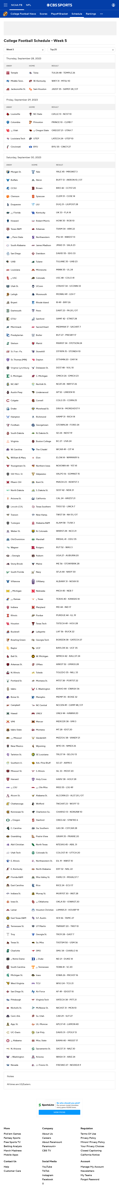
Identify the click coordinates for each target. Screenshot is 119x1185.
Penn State (17, 237)
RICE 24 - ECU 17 (64, 885)
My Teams (86, 1175)
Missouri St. (16, 771)
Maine (39, 564)
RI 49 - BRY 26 (63, 302)
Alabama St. (41, 795)
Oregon (16, 820)
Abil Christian (17, 844)
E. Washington (43, 689)
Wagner (14, 547)
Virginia (14, 441)
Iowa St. (14, 901)
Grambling (16, 836)
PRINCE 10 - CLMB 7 (62, 122)
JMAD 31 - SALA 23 (65, 245)
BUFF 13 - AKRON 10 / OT (69, 180)
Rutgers (40, 547)
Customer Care (12, 1171)
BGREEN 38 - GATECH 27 (69, 639)
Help (6, 1166)
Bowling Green (18, 640)
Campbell (15, 705)
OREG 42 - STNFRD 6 (67, 820)
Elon (38, 457)
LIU (38, 204)
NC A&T (15, 384)
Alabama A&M (43, 523)
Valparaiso (41, 474)
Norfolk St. (41, 384)
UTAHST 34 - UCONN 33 (68, 286)
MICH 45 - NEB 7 (64, 590)
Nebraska (40, 591)
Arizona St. (16, 498)
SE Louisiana (42, 754)
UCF (38, 648)
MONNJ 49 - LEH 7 (65, 294)
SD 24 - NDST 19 (64, 433)
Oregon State (42, 130)
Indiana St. (16, 893)
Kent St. (40, 482)
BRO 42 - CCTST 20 (66, 188)
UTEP (36, 138)
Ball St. (14, 656)
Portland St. (16, 680)
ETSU (13, 319)
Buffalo (14, 180)
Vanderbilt (41, 738)
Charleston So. (43, 812)
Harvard (14, 779)
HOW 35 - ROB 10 (65, 220)
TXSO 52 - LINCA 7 (65, 506)
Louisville (15, 114)
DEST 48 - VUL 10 (65, 367)
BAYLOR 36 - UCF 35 (66, 648)
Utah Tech (16, 852)
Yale (38, 172)
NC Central (41, 705)
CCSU (14, 188)
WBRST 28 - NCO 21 (66, 531)
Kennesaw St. (17, 812)
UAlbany (40, 581)
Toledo (39, 672)
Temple (14, 72)
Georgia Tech (42, 640)
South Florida (17, 572)
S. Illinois (40, 771)
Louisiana (15, 270)
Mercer (39, 721)
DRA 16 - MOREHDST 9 (68, 408)
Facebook (47, 1179)
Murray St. (41, 893)
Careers (46, 1138)
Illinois (14, 615)
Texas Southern (43, 506)
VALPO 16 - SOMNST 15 (68, 474)
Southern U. (16, 763)
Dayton (39, 359)
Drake (14, 408)
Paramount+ (49, 1146)
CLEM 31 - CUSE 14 (65, 196)
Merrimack (16, 327)
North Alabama (43, 869)
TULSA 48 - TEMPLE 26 (63, 72)
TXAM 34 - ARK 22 (65, 229)
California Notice (90, 1154)
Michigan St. (17, 975)
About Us (47, 1133)
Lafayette (40, 631)
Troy (13, 934)
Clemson (15, 196)
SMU (38, 950)
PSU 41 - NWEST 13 (65, 237)
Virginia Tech (42, 999)
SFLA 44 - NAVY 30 (66, 572)
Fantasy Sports (12, 1138)
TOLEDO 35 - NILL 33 (67, 672)
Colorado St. (42, 852)
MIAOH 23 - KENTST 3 (67, 482)
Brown (39, 188)
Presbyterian (17, 335)
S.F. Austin (41, 918)
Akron (39, 180)
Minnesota (41, 270)
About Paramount (52, 1142)
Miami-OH (16, 482)
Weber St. (15, 531)
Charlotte (15, 950)
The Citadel (41, 449)
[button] (102, 14)
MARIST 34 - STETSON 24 (69, 343)
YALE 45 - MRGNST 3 (66, 171)
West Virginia (17, 983)
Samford (40, 319)
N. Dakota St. (42, 433)
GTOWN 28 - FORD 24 (67, 425)
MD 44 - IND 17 (63, 607)
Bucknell (15, 631)
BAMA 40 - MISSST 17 (67, 1040)
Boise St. (15, 697)
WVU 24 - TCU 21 (64, 983)
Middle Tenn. (17, 81)
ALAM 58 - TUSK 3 (65, 523)
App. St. (14, 1024)
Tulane (39, 261)
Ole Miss (43, 787)
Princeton (38, 122)
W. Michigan (42, 656)
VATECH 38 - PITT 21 (66, 999)
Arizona (40, 1057)
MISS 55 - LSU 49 (64, 787)
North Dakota (17, 490)
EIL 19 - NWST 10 (64, 861)
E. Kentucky (16, 869)
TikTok (45, 1171)
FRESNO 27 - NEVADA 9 (68, 1065)
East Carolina (17, 885)
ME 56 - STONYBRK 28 (67, 563)
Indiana (14, 607)
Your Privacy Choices (92, 1146)
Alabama (17, 1040)
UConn (39, 286)
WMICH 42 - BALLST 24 (68, 656)
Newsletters (87, 1171)
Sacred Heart (42, 327)
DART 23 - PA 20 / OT (67, 310)
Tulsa (35, 72)
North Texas (42, 844)
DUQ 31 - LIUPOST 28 (67, 204)
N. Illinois (15, 672)
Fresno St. (43, 1065)
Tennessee (43, 967)
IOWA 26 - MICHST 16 (67, 975)
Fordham (15, 425)
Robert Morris (43, 221)
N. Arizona (16, 1048)
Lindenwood (42, 392)
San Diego (16, 253)
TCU (38, 983)
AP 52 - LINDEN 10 (65, 392)
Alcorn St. (15, 795)
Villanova (15, 581)
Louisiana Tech (18, 138)
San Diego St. (17, 991)
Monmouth (41, 294)
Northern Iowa (43, 466)
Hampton (15, 417)
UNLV (39, 713)
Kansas (16, 599)
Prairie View (42, 836)
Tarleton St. (16, 754)
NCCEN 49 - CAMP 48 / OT (69, 705)
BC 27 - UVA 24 (63, 441)
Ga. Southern (42, 828)
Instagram (47, 1175)
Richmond (41, 417)
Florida (16, 212)
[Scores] (43, 14)
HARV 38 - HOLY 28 (66, 779)
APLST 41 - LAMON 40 (67, 1024)
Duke (40, 959)
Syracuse (40, 196)
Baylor (14, 648)
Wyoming (40, 746)
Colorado (40, 278)
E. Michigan (16, 376)
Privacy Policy (88, 1138)
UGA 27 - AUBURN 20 (67, 555)
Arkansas (40, 229)
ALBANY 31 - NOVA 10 (67, 581)
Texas (40, 599)
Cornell (39, 400)
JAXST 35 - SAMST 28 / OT (65, 89)
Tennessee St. (17, 926)
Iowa (38, 975)
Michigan (17, 591)
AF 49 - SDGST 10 (65, 991)
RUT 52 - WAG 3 (64, 547)
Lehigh (14, 294)
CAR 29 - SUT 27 (64, 1016)
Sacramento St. (43, 1048)
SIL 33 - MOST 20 (65, 771)
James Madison (43, 245)
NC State (37, 114)
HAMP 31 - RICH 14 (65, 416)
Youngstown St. (18, 466)
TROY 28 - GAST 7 (65, 934)
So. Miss (40, 942)
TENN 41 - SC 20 (64, 967)
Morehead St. (42, 408)
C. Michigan (42, 376)
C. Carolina (16, 828)
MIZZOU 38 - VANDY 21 (68, 737)
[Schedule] (77, 14)
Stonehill (40, 351)
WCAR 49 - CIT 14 (65, 449)
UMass (39, 664)
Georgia (16, 555)
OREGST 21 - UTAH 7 (62, 130)
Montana (40, 729)
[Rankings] (91, 14)
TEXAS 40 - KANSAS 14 (67, 599)
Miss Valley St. (43, 877)
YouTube (47, 1166)
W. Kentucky (39, 81)
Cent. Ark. (15, 1016)
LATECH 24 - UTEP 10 (62, 138)
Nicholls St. (16, 1008)
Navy (38, 572)
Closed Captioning (91, 1150)
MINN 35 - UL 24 (64, 269)
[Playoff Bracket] (59, 14)
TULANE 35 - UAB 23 (66, 261)
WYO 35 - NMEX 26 (66, 746)
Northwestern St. (44, 861)
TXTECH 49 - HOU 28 (67, 623)
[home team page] (7, 72)
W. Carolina (16, 449)
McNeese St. (42, 1008)
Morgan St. (16, 172)
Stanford (40, 820)
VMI (13, 721)
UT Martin (41, 926)
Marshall (40, 539)
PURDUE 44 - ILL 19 (66, 615)
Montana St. (42, 680)
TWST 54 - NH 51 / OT (67, 514)
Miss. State (41, 1040)
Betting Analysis (13, 1146)
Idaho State (16, 729)
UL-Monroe (42, 1024)
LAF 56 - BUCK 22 (65, 631)
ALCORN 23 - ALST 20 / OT (70, 795)
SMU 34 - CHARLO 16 (67, 950)
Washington (18, 1057)
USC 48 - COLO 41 (65, 278)
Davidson (40, 253)
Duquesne (16, 204)
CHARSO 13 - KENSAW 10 (69, 812)
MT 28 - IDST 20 (64, 729)
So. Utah (40, 1016)
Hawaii (14, 713)
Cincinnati (16, 146)
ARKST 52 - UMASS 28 (67, 664)
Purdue (39, 615)
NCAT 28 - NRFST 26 (66, 384)
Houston (15, 623)
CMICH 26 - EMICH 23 (67, 376)
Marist (39, 343)
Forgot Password (90, 1179)
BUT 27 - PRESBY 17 (66, 335)
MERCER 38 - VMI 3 (66, 721)
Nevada (14, 1065)
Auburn (39, 555)
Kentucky (40, 212)
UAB (13, 261)
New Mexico (17, 746)
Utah (15, 130)
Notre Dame (19, 959)
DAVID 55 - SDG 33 (65, 253)
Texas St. (15, 942)
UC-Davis (15, 1032)
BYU (35, 146)
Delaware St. (42, 368)
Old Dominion (18, 539)
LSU (15, 787)
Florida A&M (17, 877)
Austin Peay (16, 392)
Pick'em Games (12, 1133)
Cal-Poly (40, 1032)
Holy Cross (41, 779)
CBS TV (46, 1150)
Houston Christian (45, 910)
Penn (38, 310)
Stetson (14, 343)
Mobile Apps (11, 1154)
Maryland (40, 607)
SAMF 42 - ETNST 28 (66, 318)
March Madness (13, 1150)
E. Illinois (15, 861)
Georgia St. (41, 934)
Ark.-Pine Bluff (43, 763)
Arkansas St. (16, 664)
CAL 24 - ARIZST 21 (65, 498)
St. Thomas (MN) (19, 359)
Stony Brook (17, 564)
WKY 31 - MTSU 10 (61, 81)
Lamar (14, 910)
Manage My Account (92, 1166)
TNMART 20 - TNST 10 (67, 926)
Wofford (40, 803)
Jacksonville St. (18, 89)
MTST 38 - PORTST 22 (67, 680)
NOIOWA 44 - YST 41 (66, 465)
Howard (14, 221)
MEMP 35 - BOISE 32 (66, 697)
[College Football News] (23, 14)
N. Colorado (42, 531)
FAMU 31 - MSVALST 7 (67, 877)
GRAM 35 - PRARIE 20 (67, 836)
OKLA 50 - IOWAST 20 (67, 901)
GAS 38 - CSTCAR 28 (66, 828)
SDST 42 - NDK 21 (65, 490)
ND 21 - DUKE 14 (64, 959)
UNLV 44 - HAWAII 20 (67, 713)
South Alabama (18, 245)
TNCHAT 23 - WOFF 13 (67, 803)
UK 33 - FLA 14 (63, 212)
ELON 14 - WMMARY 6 (67, 457)
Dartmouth (16, 310)
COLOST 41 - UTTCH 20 (68, 852)
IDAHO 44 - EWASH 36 (67, 688)
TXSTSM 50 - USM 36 (67, 942)
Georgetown (42, 425)
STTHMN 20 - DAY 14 (66, 359)
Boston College (43, 441)
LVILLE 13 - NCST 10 (62, 114)
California (41, 498)
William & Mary (18, 457)
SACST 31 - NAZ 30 (65, 1048)
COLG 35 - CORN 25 (66, 400)
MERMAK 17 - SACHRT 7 (68, 327)
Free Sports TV (12, 1142)
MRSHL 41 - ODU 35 (66, 539)
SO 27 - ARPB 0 (64, 763)
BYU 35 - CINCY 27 (61, 146)
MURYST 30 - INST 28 (67, 893)
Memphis (40, 697)
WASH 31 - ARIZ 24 (65, 1057)
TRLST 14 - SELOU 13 (66, 754)
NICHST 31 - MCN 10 (66, 1008)
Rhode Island (42, 302)
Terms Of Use (88, 1133)
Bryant (14, 302)
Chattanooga (17, 803)
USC (14, 278)
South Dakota (17, 433)
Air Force (40, 991)
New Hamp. (41, 515)
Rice (38, 885)
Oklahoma (43, 901)
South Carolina (18, 967)
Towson (14, 515)
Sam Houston (39, 89)
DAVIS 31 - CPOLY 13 (66, 1032)
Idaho (13, 689)
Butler (39, 335)
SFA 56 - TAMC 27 (65, 918)
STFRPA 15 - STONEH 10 (68, 351)
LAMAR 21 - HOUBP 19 (67, 910)
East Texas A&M (18, 918)
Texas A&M (16, 229)
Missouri (17, 738)
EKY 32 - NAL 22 (64, 869)
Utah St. (14, 286)
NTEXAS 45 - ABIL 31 (66, 844)
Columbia (15, 122)
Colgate (14, 400)
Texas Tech (41, 623)
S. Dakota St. (42, 490)
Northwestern (43, 237)
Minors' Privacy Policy (93, 1142)
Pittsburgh (16, 999)
